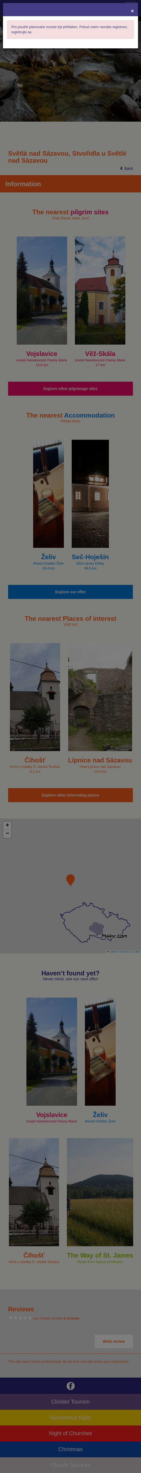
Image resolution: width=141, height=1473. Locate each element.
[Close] (132, 11)
